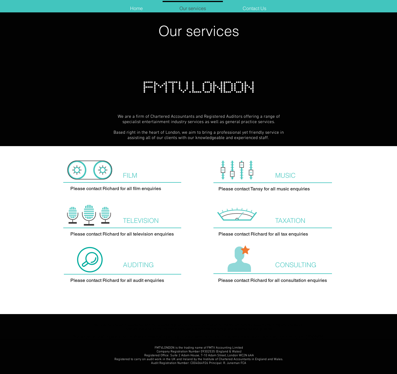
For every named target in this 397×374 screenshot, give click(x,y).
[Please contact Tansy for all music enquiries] (272, 189)
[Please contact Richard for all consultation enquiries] (272, 280)
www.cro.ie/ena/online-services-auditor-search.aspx (232, 337)
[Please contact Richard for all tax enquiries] (272, 234)
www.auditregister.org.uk (165, 337)
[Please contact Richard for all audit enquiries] (122, 280)
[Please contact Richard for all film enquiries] (122, 189)
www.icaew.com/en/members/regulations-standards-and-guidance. (225, 329)
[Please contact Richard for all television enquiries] (122, 234)
